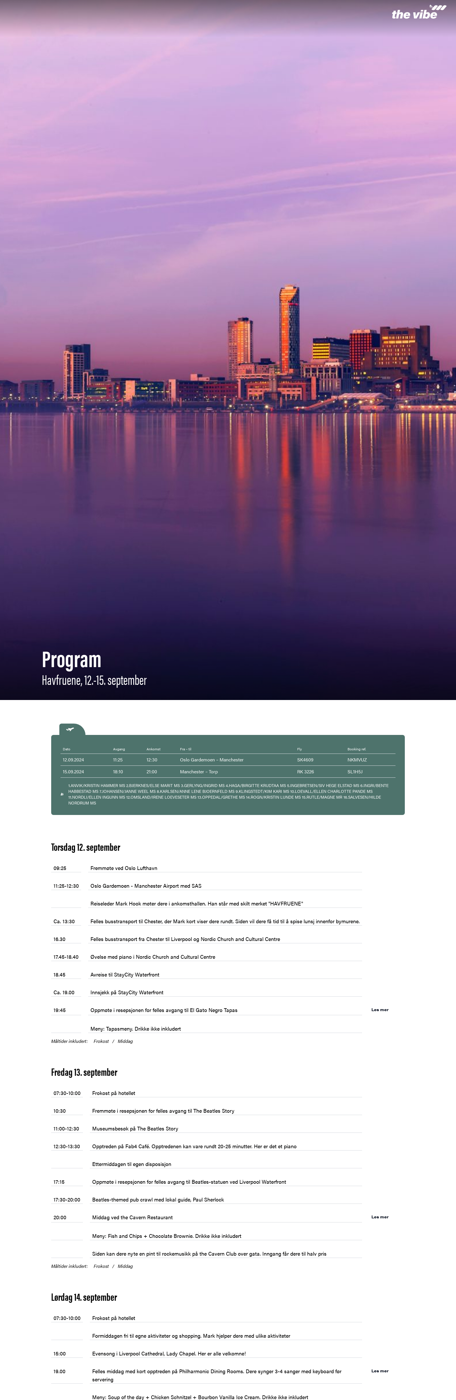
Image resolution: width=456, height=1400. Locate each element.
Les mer (385, 1009)
